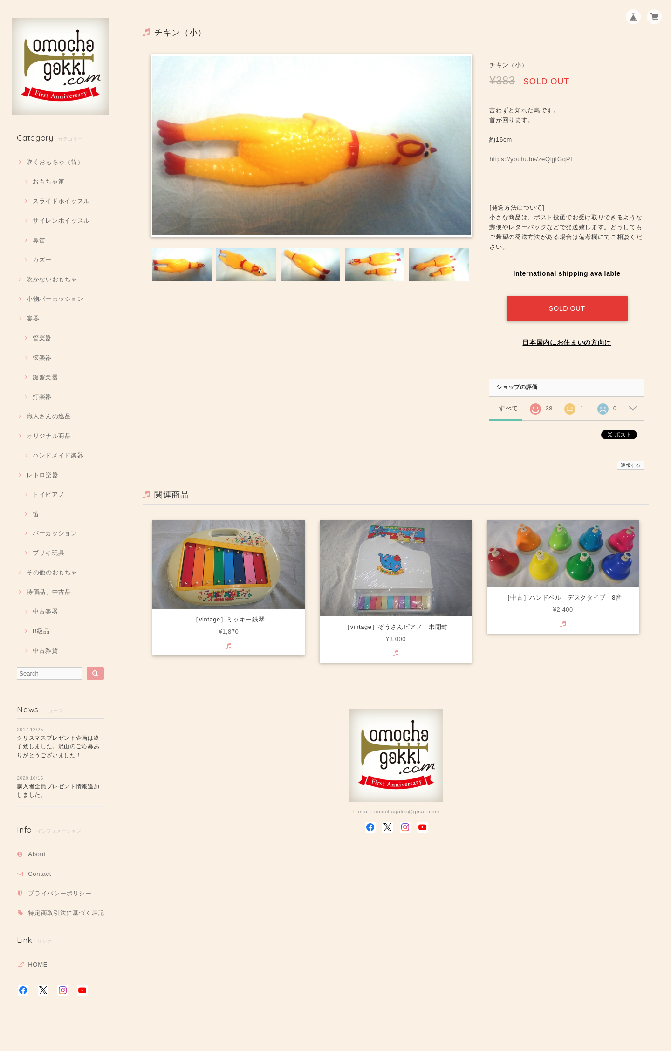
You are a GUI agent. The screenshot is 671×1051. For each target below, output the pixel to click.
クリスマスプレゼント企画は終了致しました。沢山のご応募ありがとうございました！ (58, 746)
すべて (508, 406)
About (37, 854)
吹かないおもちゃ (52, 279)
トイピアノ (48, 494)
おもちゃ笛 (48, 181)
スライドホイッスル (61, 201)
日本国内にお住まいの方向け (566, 339)
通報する (631, 462)
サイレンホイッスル (61, 220)
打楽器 (42, 396)
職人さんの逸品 (49, 416)
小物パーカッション (55, 298)
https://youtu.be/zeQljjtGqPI (534, 159)
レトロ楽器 (42, 474)
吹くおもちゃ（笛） (55, 161)
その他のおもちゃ (52, 572)
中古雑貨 (45, 650)
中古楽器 (45, 611)
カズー (42, 259)
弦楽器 (42, 357)
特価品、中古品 (49, 591)
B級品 (41, 631)
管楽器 (42, 337)
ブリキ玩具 (48, 552)
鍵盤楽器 (45, 377)
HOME (38, 964)
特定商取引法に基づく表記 (66, 912)
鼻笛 (39, 240)
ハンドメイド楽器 (58, 455)
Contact (39, 873)
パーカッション (55, 533)
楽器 (33, 318)
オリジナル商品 (49, 435)
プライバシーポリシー (60, 893)
